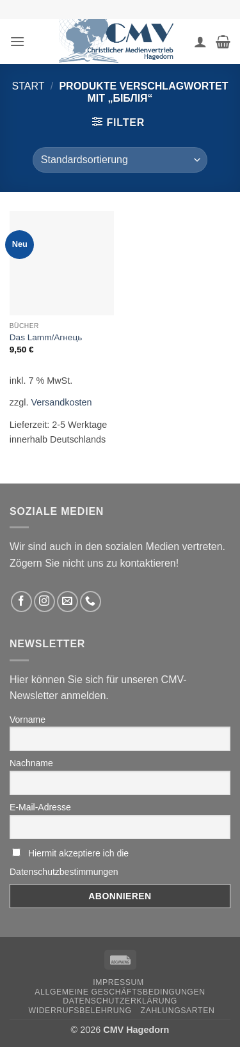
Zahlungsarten (178, 1010)
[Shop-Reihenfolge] (120, 160)
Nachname (31, 763)
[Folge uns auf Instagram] (44, 601)
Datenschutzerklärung (120, 1000)
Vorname (27, 719)
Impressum (118, 982)
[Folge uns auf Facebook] (21, 601)
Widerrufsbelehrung (80, 1010)
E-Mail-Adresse (40, 807)
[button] (17, 41)
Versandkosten (61, 402)
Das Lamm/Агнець (46, 337)
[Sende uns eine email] (67, 601)
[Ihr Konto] (200, 42)
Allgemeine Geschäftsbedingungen (120, 992)
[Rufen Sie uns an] (90, 601)
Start (28, 86)
